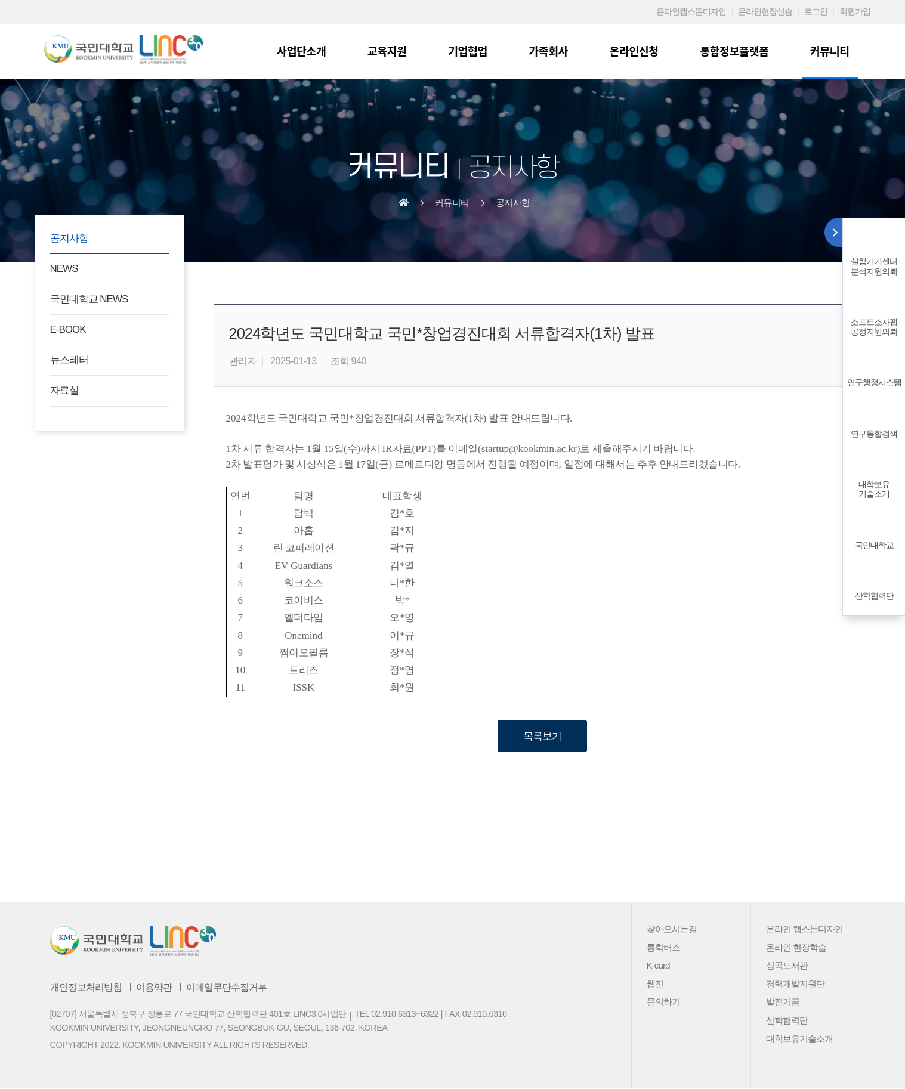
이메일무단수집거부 (226, 987)
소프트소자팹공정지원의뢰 (874, 327)
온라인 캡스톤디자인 (804, 929)
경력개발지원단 (795, 984)
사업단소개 (307, 50)
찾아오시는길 (672, 929)
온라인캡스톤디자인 (691, 11)
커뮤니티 (830, 50)
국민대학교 (874, 545)
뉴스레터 (69, 360)
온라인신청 (635, 50)
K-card (658, 966)
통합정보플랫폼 (736, 50)
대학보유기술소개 (873, 489)
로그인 (815, 11)
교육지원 (392, 50)
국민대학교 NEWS (89, 299)
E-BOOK (68, 329)
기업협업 (472, 50)
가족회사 (552, 50)
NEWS (64, 268)
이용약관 (154, 987)
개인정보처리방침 (86, 987)
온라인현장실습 (765, 11)
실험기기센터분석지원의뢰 (874, 266)
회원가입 (854, 11)
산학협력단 (874, 596)
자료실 (64, 390)
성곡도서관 (787, 966)
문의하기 (663, 1002)
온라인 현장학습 (796, 947)
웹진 (655, 984)
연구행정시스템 (874, 382)
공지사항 (513, 202)
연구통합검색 (874, 433)
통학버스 (663, 947)
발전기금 (782, 1002)
